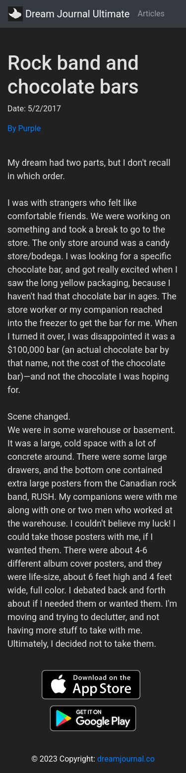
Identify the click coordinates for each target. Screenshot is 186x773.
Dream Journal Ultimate (68, 13)
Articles (150, 13)
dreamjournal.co (126, 759)
